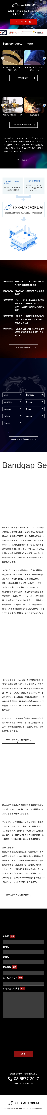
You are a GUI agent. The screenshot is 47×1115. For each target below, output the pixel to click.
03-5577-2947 (23, 1078)
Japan (29, 415)
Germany (8, 401)
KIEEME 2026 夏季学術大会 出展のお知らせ (23, 292)
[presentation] (24, 1038)
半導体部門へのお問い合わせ (17, 740)
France (7, 422)
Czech (29, 401)
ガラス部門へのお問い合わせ (17, 895)
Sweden (7, 408)
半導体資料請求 (22, 78)
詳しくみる (22, 160)
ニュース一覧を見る (22, 347)
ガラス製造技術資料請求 (22, 124)
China (28, 408)
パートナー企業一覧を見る (22, 439)
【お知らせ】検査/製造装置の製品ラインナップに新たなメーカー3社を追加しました (23, 319)
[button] (44, 58)
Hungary (30, 394)
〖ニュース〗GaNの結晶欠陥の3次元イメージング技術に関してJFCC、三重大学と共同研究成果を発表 (23, 305)
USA (6, 394)
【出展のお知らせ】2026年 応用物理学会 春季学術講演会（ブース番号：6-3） (23, 332)
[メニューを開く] (44, 3)
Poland (7, 415)
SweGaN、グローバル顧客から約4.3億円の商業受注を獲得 (23, 283)
